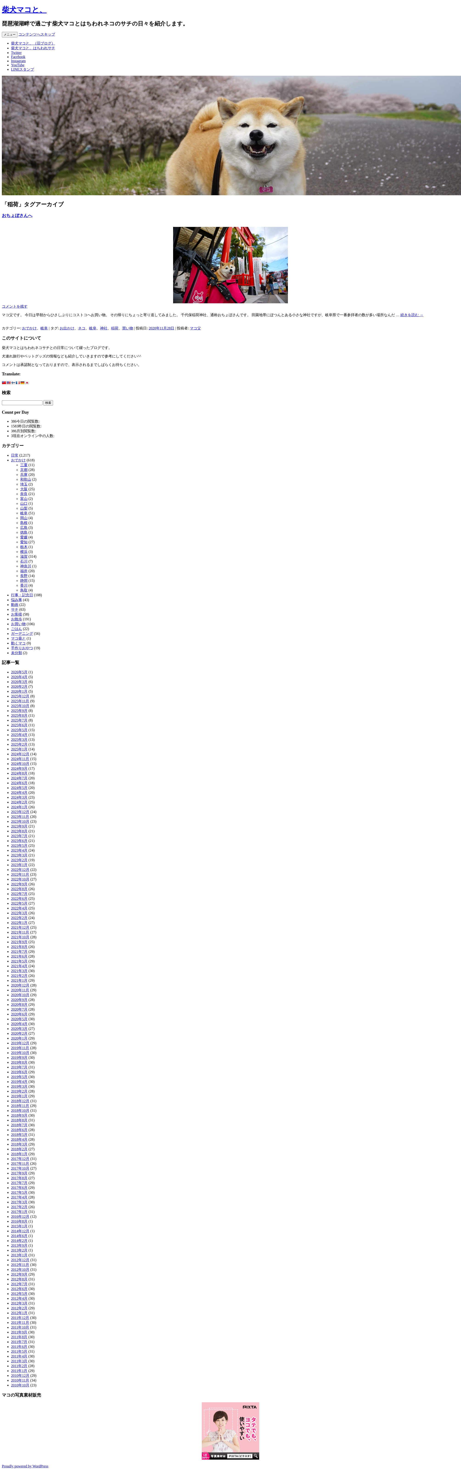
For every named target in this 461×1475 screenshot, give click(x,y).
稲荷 (114, 328)
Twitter (16, 53)
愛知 (24, 542)
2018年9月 (19, 1115)
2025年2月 (19, 744)
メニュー (10, 34)
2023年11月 (20, 817)
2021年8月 (19, 947)
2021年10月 (20, 937)
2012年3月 (19, 1303)
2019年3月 (19, 1086)
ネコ (81, 328)
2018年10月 (20, 1111)
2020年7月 (19, 1009)
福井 (24, 571)
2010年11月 (20, 1380)
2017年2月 (19, 1207)
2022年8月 (19, 889)
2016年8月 (19, 1221)
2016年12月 (20, 1216)
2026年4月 (19, 677)
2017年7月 (19, 1183)
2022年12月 (20, 870)
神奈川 (25, 566)
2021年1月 (19, 980)
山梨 (24, 508)
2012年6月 (19, 1289)
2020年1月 (19, 1038)
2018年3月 (19, 1144)
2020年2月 (19, 1033)
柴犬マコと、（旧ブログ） (33, 43)
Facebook (18, 57)
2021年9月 (19, 942)
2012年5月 (19, 1294)
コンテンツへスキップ (36, 34)
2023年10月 (20, 821)
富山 (24, 499)
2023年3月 (19, 855)
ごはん (16, 629)
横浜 (24, 552)
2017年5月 (19, 1192)
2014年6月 (19, 1236)
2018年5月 (19, 1135)
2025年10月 (20, 706)
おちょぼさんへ (17, 215)
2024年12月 (20, 754)
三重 (24, 465)
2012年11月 (20, 1265)
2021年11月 (20, 932)
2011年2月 (19, 1366)
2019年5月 (19, 1077)
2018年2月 (19, 1149)
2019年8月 (19, 1062)
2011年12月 (20, 1318)
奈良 (24, 494)
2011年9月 (19, 1332)
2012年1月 (19, 1313)
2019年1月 (19, 1096)
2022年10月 (20, 879)
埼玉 (24, 484)
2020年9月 (19, 1000)
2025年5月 (19, 730)
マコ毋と (18, 638)
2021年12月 (20, 927)
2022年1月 (19, 923)
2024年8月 (19, 773)
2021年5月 (19, 961)
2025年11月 (20, 701)
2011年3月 (19, 1361)
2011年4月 (19, 1356)
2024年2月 (19, 802)
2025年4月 (19, 735)
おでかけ (29, 328)
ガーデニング (22, 634)
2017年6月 (19, 1188)
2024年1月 (19, 807)
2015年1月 (19, 1226)
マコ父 (195, 328)
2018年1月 (19, 1154)
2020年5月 (19, 1019)
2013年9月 (19, 1245)
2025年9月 (19, 711)
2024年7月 (19, 778)
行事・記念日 (22, 595)
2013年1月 (19, 1255)
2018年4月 (19, 1139)
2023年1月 (19, 865)
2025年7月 (19, 720)
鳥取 (24, 590)
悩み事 (16, 600)
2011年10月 (20, 1327)
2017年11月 (20, 1164)
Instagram (18, 61)
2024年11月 (20, 759)
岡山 (24, 518)
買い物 (127, 328)
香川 (24, 585)
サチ (14, 609)
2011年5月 (19, 1351)
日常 (14, 455)
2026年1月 (19, 691)
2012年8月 (19, 1279)
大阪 (24, 489)
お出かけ (67, 328)
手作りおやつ (22, 648)
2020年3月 (19, 1029)
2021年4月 (19, 966)
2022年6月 (19, 899)
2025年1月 (19, 749)
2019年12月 (20, 1043)
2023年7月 (19, 836)
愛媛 (24, 537)
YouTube (17, 65)
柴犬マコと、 (24, 10)
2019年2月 (19, 1091)
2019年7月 (19, 1067)
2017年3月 (19, 1202)
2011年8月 (19, 1337)
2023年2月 (19, 860)
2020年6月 (19, 1014)
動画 (14, 605)
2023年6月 (19, 841)
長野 (24, 576)
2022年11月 (20, 874)
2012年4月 (19, 1298)
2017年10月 (20, 1168)
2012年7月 (19, 1284)
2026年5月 (19, 672)
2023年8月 (19, 831)
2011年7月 (19, 1342)
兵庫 (24, 475)
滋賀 (24, 556)
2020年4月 (19, 1024)
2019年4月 (19, 1082)
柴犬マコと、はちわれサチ (33, 48)
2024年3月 (19, 797)
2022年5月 (19, 903)
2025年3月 (19, 740)
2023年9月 (19, 826)
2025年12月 (20, 696)
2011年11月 (20, 1322)
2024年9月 (19, 768)
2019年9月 (19, 1058)
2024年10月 (20, 764)
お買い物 (18, 624)
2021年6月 (19, 956)
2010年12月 (20, 1375)
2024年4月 (19, 793)
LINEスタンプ (22, 69)
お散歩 (16, 619)
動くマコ (18, 643)
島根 (24, 523)
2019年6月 (19, 1072)
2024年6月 (19, 783)
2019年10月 (20, 1053)
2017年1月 (19, 1212)
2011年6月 (19, 1347)
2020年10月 (20, 995)
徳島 (24, 532)
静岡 (24, 581)
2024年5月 (19, 788)
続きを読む (411, 315)
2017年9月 (19, 1173)
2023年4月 (19, 850)
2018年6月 (19, 1130)
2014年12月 (20, 1231)
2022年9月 (19, 884)
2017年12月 (20, 1159)
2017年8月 (19, 1178)
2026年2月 (19, 687)
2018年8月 (19, 1120)
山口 (24, 503)
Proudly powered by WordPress (25, 1466)
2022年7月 (19, 894)
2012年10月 (20, 1269)
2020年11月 (20, 990)
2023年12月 (20, 812)
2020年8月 (19, 1005)
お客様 (16, 614)
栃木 (24, 547)
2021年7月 (19, 952)
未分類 (16, 653)
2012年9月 (19, 1274)
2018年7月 (19, 1125)
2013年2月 (19, 1250)
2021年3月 (19, 971)
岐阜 (44, 328)
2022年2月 (19, 918)
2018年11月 (20, 1106)
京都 (24, 470)
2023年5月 (19, 846)
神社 (103, 328)
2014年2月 (19, 1241)
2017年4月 (19, 1197)
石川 (24, 561)
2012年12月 (20, 1260)
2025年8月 (19, 715)
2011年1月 (19, 1371)
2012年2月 (19, 1308)
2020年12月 (20, 985)
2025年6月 (19, 725)
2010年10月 (20, 1385)
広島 (24, 528)
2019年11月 (20, 1048)
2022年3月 (19, 913)
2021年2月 (19, 976)
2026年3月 (19, 682)
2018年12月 (20, 1101)
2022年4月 (19, 908)
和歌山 (25, 479)
